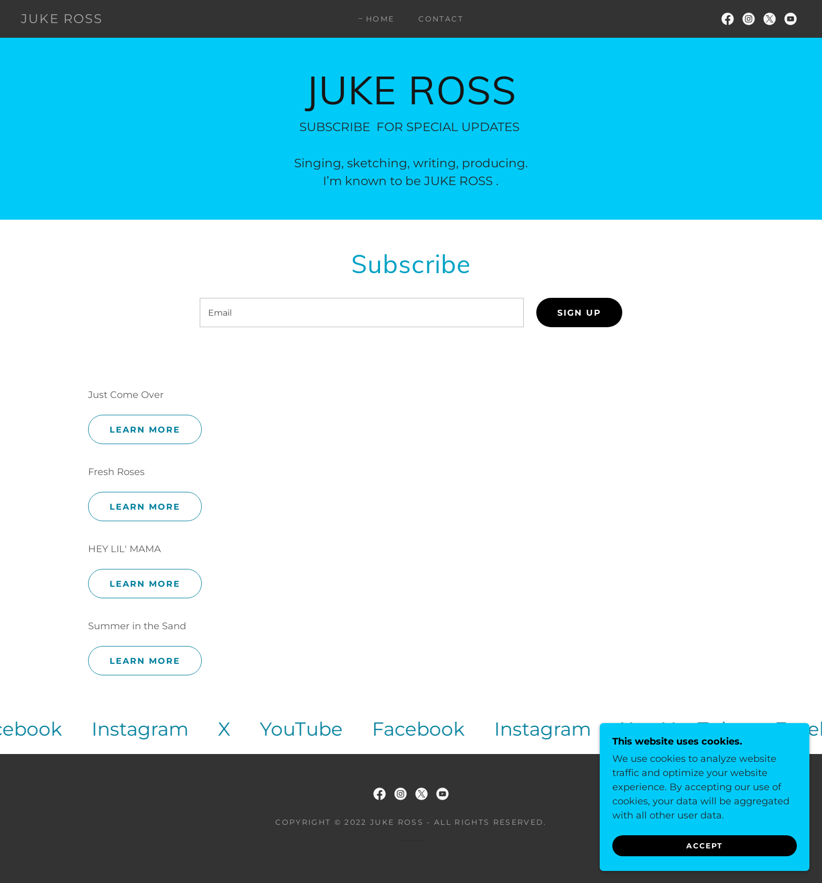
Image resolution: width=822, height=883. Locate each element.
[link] (62, 20)
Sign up (579, 313)
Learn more (145, 430)
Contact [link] (440, 19)
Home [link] (380, 19)
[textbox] (361, 312)
